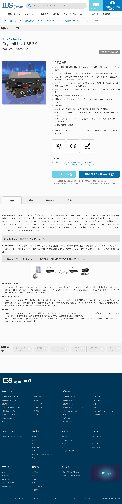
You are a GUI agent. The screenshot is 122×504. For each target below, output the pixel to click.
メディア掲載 (95, 447)
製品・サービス (14, 14)
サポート (95, 14)
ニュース (83, 14)
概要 (12, 200)
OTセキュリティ (68, 422)
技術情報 (56, 14)
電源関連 (37, 411)
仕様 (31, 200)
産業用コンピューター (70, 404)
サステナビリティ (89, 498)
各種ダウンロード (8, 476)
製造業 (95, 407)
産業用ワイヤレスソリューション (74, 397)
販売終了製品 (6, 479)
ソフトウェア (38, 404)
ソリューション (31, 14)
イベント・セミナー (97, 440)
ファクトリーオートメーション (12, 437)
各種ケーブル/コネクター (10, 414)
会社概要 (35, 479)
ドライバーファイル (68, 451)
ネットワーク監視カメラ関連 (11, 407)
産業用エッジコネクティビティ (73, 407)
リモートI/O (38, 407)
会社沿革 (35, 483)
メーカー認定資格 (8, 483)
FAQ (3, 472)
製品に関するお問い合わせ (99, 174)
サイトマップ (6, 498)
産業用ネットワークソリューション (74, 400)
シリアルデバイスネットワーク (103, 411)
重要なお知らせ (96, 437)
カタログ (65, 437)
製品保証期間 (6, 486)
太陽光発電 (97, 414)
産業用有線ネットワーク (33, 21)
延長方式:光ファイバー (73, 21)
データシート (64, 174)
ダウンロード (96, 349)
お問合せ (65, 466)
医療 (64, 414)
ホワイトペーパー (67, 440)
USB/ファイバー (91, 165)
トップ (3, 21)
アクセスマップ (37, 486)
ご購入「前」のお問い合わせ (71, 472)
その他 (34, 458)
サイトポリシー (20, 498)
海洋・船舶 (97, 400)
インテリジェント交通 (70, 411)
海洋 (33, 451)
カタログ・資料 (70, 14)
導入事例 (44, 14)
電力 (33, 444)
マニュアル (65, 447)
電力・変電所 (67, 418)
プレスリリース (96, 444)
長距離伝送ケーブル (8, 411)
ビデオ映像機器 (7, 418)
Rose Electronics (11, 39)
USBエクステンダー (53, 21)
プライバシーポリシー (50, 498)
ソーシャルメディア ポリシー (70, 498)
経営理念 (35, 472)
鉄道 (94, 404)
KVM (67, 165)
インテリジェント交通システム (42, 454)
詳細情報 (50, 200)
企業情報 (106, 14)
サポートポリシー (34, 498)
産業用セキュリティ (40, 397)
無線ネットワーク (39, 400)
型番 (69, 200)
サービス (37, 414)
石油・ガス (97, 397)
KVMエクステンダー (77, 165)
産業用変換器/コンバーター (11, 400)
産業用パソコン (7, 404)
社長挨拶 (35, 476)
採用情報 (35, 490)
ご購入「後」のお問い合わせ (71, 476)
